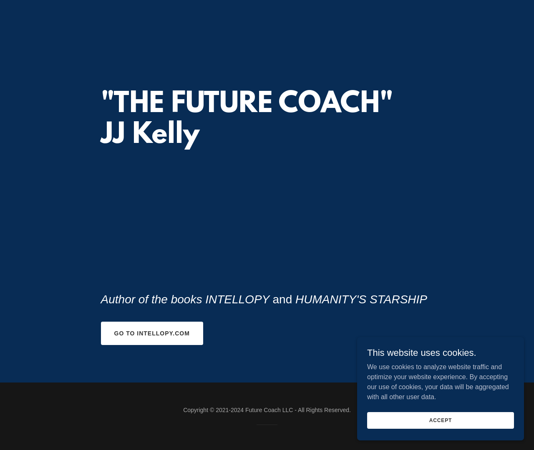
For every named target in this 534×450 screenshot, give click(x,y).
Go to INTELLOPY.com (152, 333)
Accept (440, 420)
